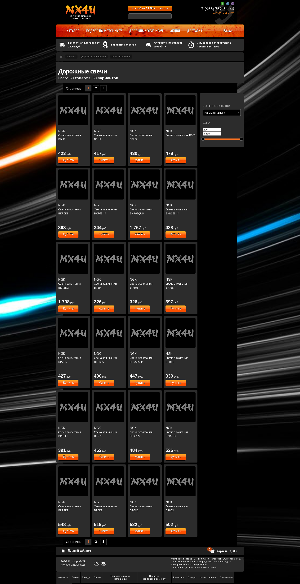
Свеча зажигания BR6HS (145, 506)
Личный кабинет (76, 550)
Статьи (75, 577)
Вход (227, 30)
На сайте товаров (150, 8)
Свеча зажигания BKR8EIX (73, 283)
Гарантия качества (123, 44)
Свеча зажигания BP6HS (145, 283)
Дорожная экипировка (94, 56)
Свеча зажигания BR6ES (109, 506)
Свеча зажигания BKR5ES (73, 209)
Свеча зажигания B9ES (180, 133)
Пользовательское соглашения (120, 577)
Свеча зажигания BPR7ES (145, 432)
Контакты (63, 577)
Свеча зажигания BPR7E (109, 432)
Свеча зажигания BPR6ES (73, 432)
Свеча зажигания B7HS (109, 135)
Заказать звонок (223, 12)
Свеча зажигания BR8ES (180, 506)
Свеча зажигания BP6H (109, 283)
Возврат (192, 577)
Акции (175, 31)
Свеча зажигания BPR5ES (109, 358)
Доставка (194, 31)
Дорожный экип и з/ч (146, 31)
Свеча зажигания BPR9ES (73, 506)
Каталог (71, 56)
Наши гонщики (208, 577)
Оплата (97, 577)
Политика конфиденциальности (154, 577)
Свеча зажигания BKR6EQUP (145, 209)
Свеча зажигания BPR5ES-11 (145, 358)
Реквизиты (178, 577)
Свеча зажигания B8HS (145, 135)
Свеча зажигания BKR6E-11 (109, 209)
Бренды (86, 577)
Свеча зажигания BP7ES (180, 283)
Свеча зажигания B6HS (73, 135)
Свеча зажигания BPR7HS (180, 432)
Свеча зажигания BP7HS (73, 358)
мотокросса (77, 565)
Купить (68, 160)
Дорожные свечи (121, 56)
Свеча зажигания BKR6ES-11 (180, 209)
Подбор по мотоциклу (104, 31)
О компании (226, 577)
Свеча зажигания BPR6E (180, 358)
